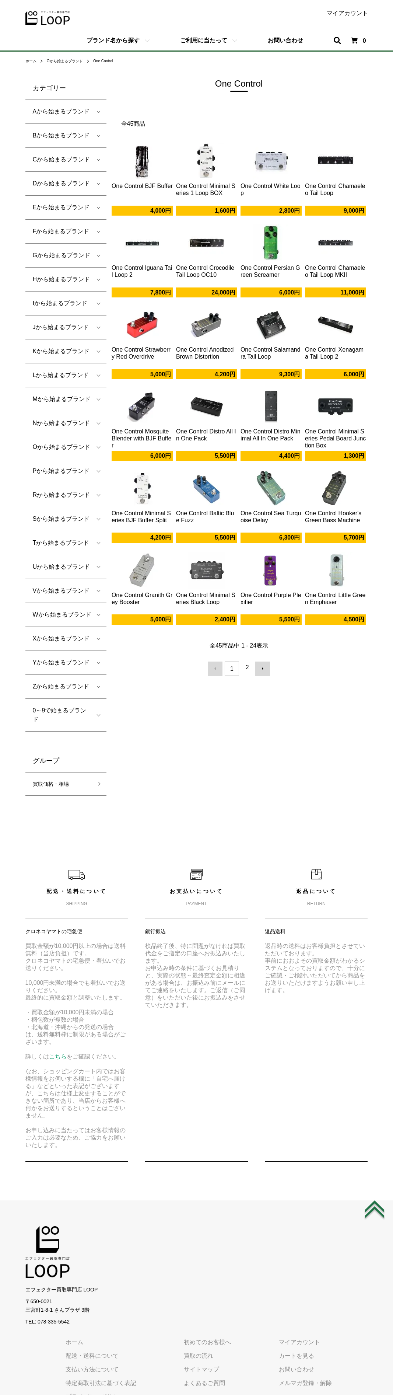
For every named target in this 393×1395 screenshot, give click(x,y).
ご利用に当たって (203, 40)
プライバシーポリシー (160, 1288)
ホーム (32, 60)
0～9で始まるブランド (60, 714)
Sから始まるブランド (61, 519)
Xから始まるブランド (61, 638)
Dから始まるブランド (61, 183)
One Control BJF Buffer (142, 186)
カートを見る (332, 1247)
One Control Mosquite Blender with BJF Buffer (141, 438)
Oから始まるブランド (70, 60)
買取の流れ (249, 1247)
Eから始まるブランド (61, 207)
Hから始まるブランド (61, 279)
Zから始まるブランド (61, 686)
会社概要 (142, 1315)
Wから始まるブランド (62, 614)
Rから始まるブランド (61, 495)
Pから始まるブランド (61, 471)
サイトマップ (252, 1261)
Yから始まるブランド (61, 662)
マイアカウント (347, 13)
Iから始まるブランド (60, 303)
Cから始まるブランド (61, 159)
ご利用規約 (145, 1301)
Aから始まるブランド (61, 111)
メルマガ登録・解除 (341, 1274)
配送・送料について (157, 1247)
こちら (58, 1058)
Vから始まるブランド (61, 590)
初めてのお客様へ (258, 1233)
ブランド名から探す (113, 40)
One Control (115, 60)
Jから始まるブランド (61, 327)
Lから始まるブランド (61, 375)
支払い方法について (157, 1261)
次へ (260, 667)
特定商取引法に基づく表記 (166, 1274)
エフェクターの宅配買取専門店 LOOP (196, 1379)
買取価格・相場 (53, 785)
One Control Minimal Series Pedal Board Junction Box (335, 438)
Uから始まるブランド (61, 567)
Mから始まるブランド (62, 399)
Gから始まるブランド (61, 255)
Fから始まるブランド (61, 231)
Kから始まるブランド (61, 351)
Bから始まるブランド (61, 135)
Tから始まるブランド (61, 543)
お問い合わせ (285, 40)
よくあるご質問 (255, 1274)
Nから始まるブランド (61, 423)
